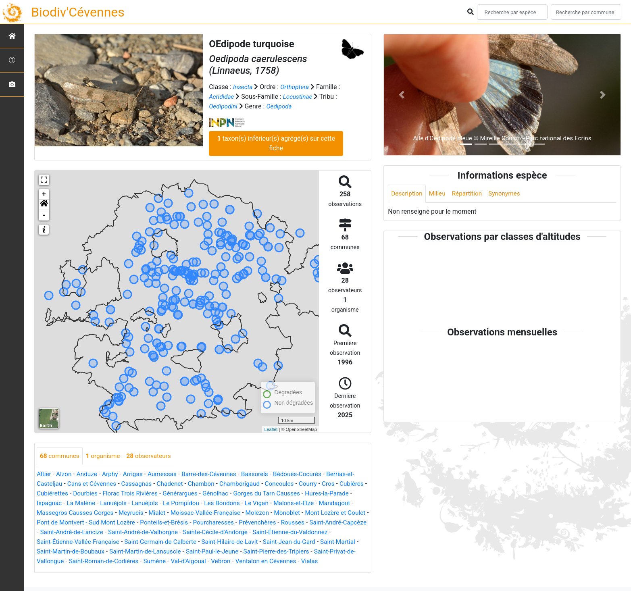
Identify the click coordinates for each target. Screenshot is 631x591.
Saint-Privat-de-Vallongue (99, 561)
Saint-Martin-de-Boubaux (132, 552)
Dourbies (117, 493)
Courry (318, 484)
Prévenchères (318, 522)
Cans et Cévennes (94, 484)
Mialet (200, 513)
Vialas (78, 571)
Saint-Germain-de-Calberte (210, 542)
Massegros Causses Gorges (115, 513)
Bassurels (263, 474)
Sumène (229, 561)
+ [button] (44, 194)
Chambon (208, 484)
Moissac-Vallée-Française (250, 513)
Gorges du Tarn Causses (306, 493)
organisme (105, 456)
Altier (44, 474)
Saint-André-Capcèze (70, 532)
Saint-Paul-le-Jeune (280, 552)
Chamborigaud (248, 484)
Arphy (112, 474)
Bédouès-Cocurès (307, 474)
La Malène (115, 503)
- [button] (44, 215)
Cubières (49, 493)
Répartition (469, 194)
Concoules (289, 484)
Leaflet (270, 429)
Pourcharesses (273, 522)
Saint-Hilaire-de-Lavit (282, 542)
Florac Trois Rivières (164, 493)
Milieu (439, 194)
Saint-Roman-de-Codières (176, 561)
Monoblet (335, 513)
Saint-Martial (73, 552)
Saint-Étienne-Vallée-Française (124, 542)
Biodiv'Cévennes (78, 12)
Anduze (88, 474)
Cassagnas (140, 484)
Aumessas (167, 474)
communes (60, 456)
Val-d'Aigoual (264, 561)
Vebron (298, 561)
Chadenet (175, 484)
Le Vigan (297, 503)
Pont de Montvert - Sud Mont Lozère (139, 522)
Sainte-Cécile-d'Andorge (288, 532)
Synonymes (508, 194)
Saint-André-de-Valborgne (212, 532)
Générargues (216, 493)
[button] (44, 205)
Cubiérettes (83, 493)
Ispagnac (82, 503)
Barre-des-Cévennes (215, 474)
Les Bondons (261, 503)
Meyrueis (173, 513)
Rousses (355, 522)
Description (407, 194)
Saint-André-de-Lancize (138, 532)
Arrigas (136, 474)
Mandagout (53, 513)
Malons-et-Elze (336, 503)
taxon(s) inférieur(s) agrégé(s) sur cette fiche (276, 143)
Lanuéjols (148, 503)
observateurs (153, 456)
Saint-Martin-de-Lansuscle (210, 552)
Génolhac (253, 493)
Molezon (304, 513)
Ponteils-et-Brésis (221, 522)
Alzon (65, 474)
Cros (340, 484)
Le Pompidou (219, 503)
